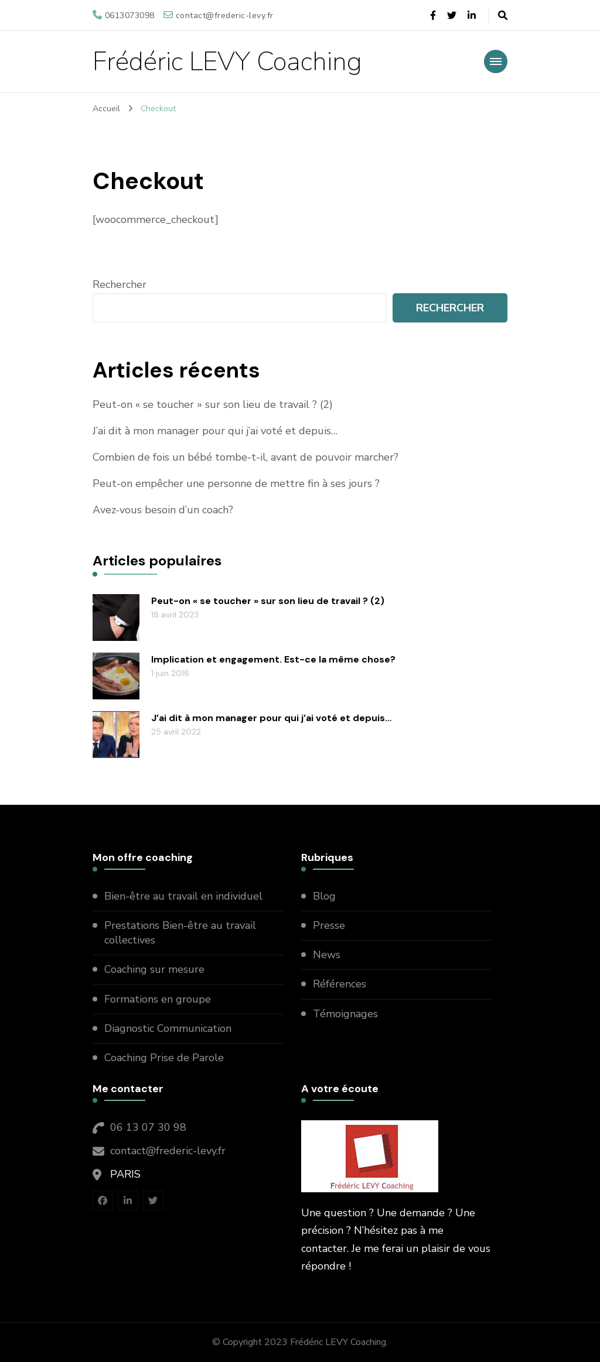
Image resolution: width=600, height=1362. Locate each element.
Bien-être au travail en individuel (183, 896)
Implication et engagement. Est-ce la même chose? (273, 659)
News (326, 955)
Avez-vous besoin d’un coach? (163, 510)
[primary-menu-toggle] (495, 61)
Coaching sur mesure (154, 969)
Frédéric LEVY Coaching (227, 62)
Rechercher (119, 284)
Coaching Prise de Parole (164, 1058)
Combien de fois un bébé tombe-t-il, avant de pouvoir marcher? (245, 457)
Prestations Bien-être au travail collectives (180, 932)
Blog (324, 896)
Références (339, 984)
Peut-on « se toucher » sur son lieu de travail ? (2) (213, 404)
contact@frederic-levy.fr (168, 1151)
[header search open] (502, 15)
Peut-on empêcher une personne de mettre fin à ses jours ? (236, 483)
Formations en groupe (159, 999)
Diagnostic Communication (169, 1028)
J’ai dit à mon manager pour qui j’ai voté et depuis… (215, 431)
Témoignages (345, 1014)
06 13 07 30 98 (148, 1127)
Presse (329, 925)
